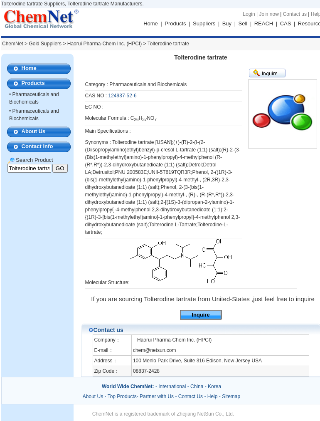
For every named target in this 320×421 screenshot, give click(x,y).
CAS (285, 23)
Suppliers (204, 23)
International (172, 386)
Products (175, 23)
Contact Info (37, 146)
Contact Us (190, 396)
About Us (34, 131)
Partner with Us (157, 396)
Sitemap (231, 396)
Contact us (295, 14)
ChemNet (12, 44)
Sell (243, 23)
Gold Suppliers (45, 44)
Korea (214, 386)
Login (249, 14)
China (196, 386)
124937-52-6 (122, 96)
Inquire (200, 315)
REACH (263, 23)
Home (150, 23)
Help (212, 396)
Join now (268, 14)
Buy (226, 23)
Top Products (122, 396)
